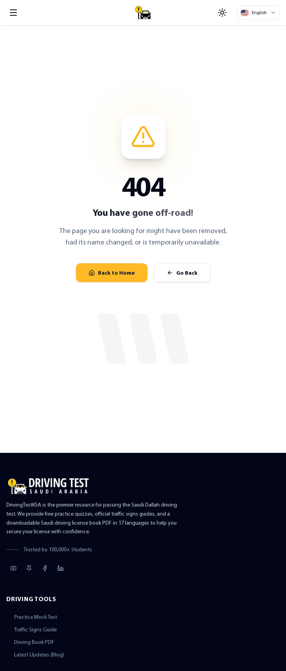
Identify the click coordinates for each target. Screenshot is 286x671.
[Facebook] (45, 568)
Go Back (182, 272)
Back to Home (112, 272)
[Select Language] (258, 12)
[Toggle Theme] (222, 12)
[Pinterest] (29, 568)
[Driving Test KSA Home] (143, 12)
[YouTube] (13, 568)
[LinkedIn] (61, 568)
